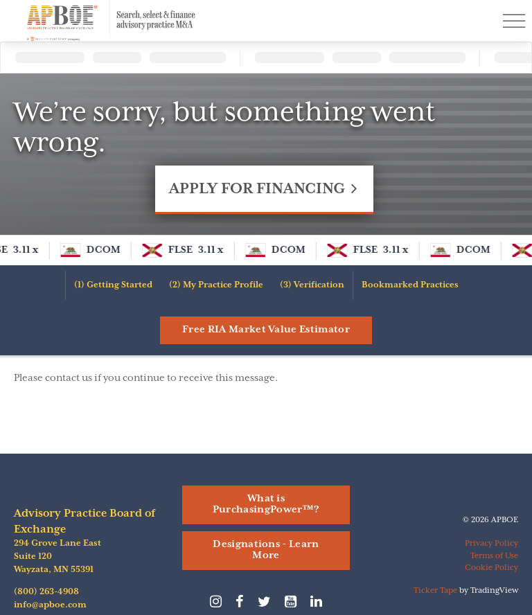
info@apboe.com (50, 605)
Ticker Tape (435, 590)
